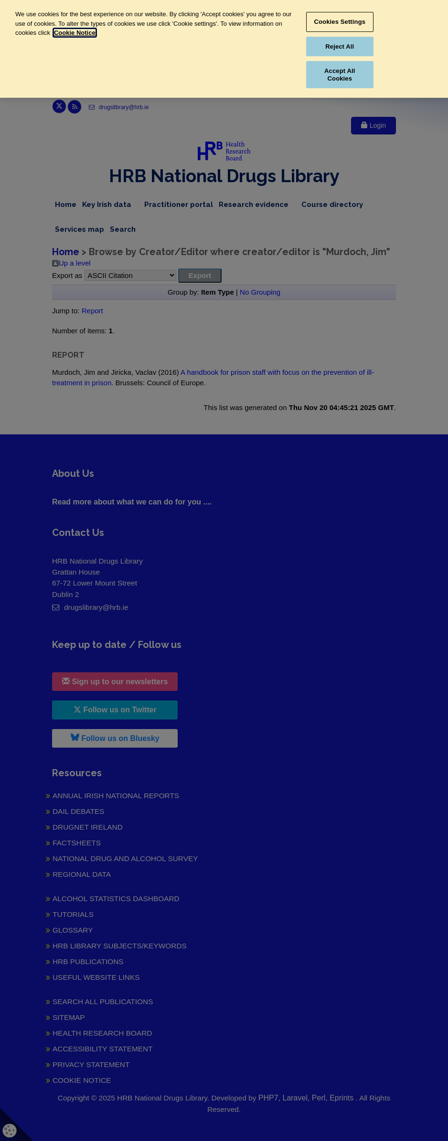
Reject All (339, 46)
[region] (224, 49)
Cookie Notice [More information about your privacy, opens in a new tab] (75, 32)
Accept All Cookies (339, 74)
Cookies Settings (340, 21)
